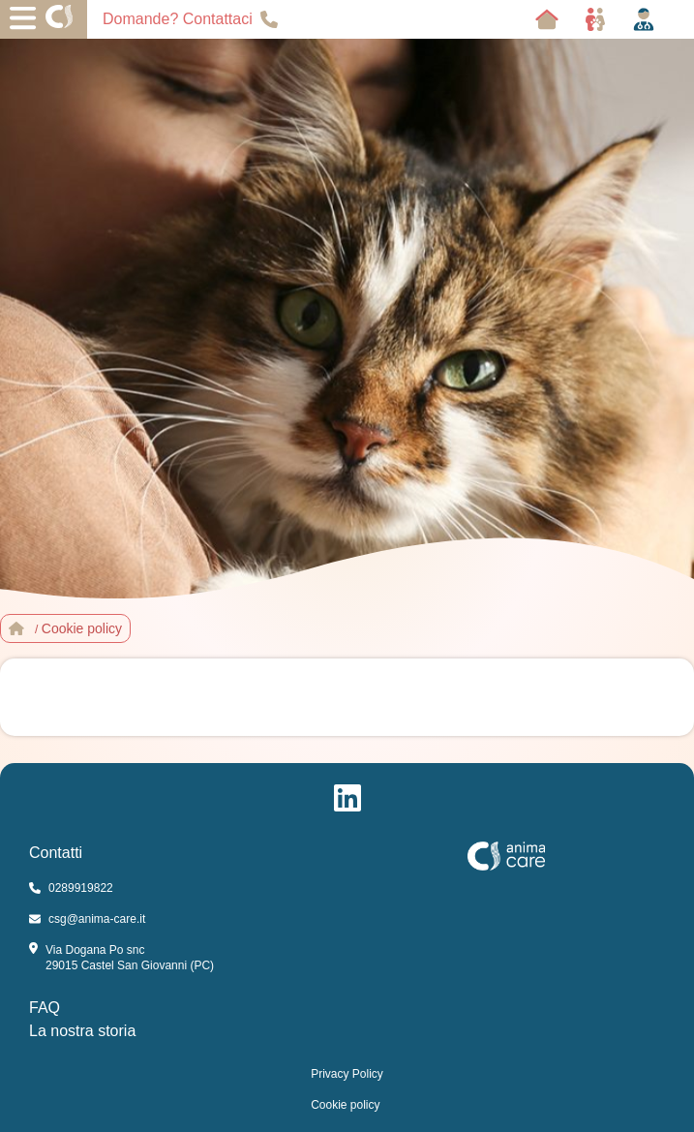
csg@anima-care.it (87, 919)
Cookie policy (345, 1105)
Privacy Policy (347, 1074)
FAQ (44, 1007)
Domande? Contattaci (190, 19)
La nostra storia (82, 1031)
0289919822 (71, 888)
